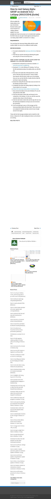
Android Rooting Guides (27, 231)
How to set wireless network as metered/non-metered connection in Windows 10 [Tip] (17, 467)
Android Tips (35, 231)
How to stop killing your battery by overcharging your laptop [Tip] (17, 360)
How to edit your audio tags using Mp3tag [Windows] (32, 260)
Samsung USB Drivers (31, 51)
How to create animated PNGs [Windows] (31, 272)
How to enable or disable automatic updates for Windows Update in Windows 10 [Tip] (17, 450)
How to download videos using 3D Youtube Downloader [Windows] (17, 371)
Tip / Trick (13, 17)
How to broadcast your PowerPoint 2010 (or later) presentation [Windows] (16, 329)
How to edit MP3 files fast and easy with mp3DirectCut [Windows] (17, 315)
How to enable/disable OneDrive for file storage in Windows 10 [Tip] (17, 415)
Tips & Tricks (28, 233)
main (23, 233)
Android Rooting (18, 231)
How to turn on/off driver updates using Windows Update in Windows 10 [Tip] (17, 456)
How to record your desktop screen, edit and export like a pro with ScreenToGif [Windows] (17, 261)
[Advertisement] (25, 174)
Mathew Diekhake (23, 17)
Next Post (36, 6)
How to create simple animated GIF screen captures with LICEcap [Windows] (18, 285)
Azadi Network (30, 497)
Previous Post (15, 6)
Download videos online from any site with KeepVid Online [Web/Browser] (17, 409)
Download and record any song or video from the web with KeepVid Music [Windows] (17, 387)
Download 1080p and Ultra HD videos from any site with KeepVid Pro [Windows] (17, 393)
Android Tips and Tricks (16, 233)
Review (13, 258)
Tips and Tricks (35, 233)
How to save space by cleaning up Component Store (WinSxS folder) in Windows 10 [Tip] (17, 403)
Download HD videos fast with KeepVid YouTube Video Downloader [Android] (17, 440)
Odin (19, 67)
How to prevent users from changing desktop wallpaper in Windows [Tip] (17, 381)
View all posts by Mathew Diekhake (28, 241)
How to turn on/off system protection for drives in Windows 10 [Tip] (17, 473)
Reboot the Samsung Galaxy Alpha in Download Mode (26, 89)
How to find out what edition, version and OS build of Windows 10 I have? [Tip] (17, 421)
